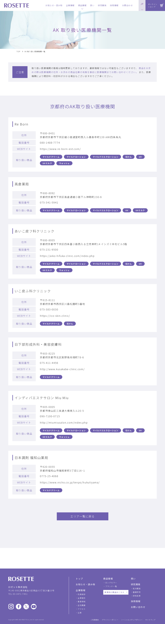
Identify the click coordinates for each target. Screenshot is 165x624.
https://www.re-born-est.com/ (60, 149)
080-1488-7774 (50, 142)
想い (133, 578)
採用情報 (136, 601)
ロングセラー (111, 582)
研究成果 (137, 595)
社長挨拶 (82, 594)
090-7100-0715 (50, 416)
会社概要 (82, 605)
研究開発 (136, 584)
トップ (79, 578)
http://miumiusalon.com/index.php (64, 422)
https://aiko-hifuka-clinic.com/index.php (67, 256)
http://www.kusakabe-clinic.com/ (62, 369)
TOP (18, 51)
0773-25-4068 (49, 476)
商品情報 (108, 578)
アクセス (81, 609)
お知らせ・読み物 (85, 584)
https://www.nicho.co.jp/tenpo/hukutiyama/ (70, 482)
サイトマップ (150, 620)
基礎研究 (137, 592)
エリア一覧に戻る (82, 516)
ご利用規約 (95, 620)
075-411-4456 (49, 362)
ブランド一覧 (111, 586)
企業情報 (80, 590)
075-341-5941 (49, 202)
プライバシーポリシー (110, 620)
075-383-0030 (49, 309)
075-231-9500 (49, 249)
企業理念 (82, 598)
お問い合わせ (138, 607)
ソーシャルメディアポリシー (132, 620)
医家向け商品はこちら (114, 592)
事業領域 (82, 601)
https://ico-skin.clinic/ (55, 315)
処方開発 (137, 588)
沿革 (80, 612)
